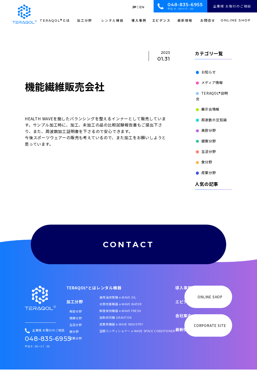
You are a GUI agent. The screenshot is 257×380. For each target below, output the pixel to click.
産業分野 (205, 166)
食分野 (203, 156)
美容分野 (205, 124)
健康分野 (205, 135)
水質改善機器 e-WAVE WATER (120, 315)
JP (134, 7)
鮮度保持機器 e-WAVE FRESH (120, 321)
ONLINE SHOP (236, 20)
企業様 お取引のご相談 (232, 6)
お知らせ (205, 71)
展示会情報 (207, 103)
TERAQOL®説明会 (213, 93)
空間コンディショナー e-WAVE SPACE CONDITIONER (137, 341)
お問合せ (207, 20)
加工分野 (74, 312)
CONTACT (128, 244)
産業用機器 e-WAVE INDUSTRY (121, 335)
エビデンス (161, 20)
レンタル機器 (109, 298)
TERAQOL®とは (81, 298)
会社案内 (183, 326)
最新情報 (183, 340)
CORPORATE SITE (210, 336)
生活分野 (205, 145)
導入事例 (138, 20)
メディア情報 (208, 82)
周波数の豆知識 (210, 114)
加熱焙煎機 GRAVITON (115, 328)
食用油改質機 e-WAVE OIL (117, 308)
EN (141, 7)
